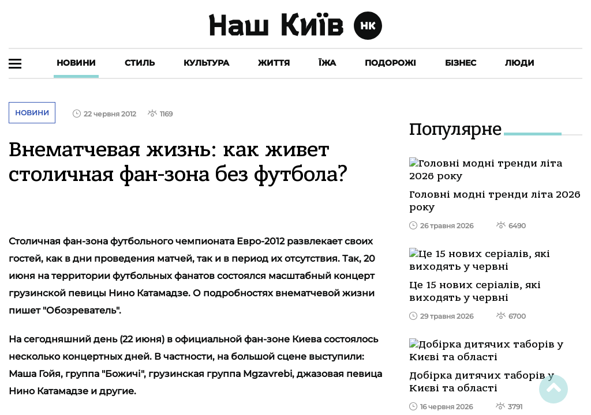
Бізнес (460, 63)
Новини (76, 63)
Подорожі (390, 63)
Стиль (140, 63)
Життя (274, 63)
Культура (206, 63)
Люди (519, 63)
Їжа (327, 63)
